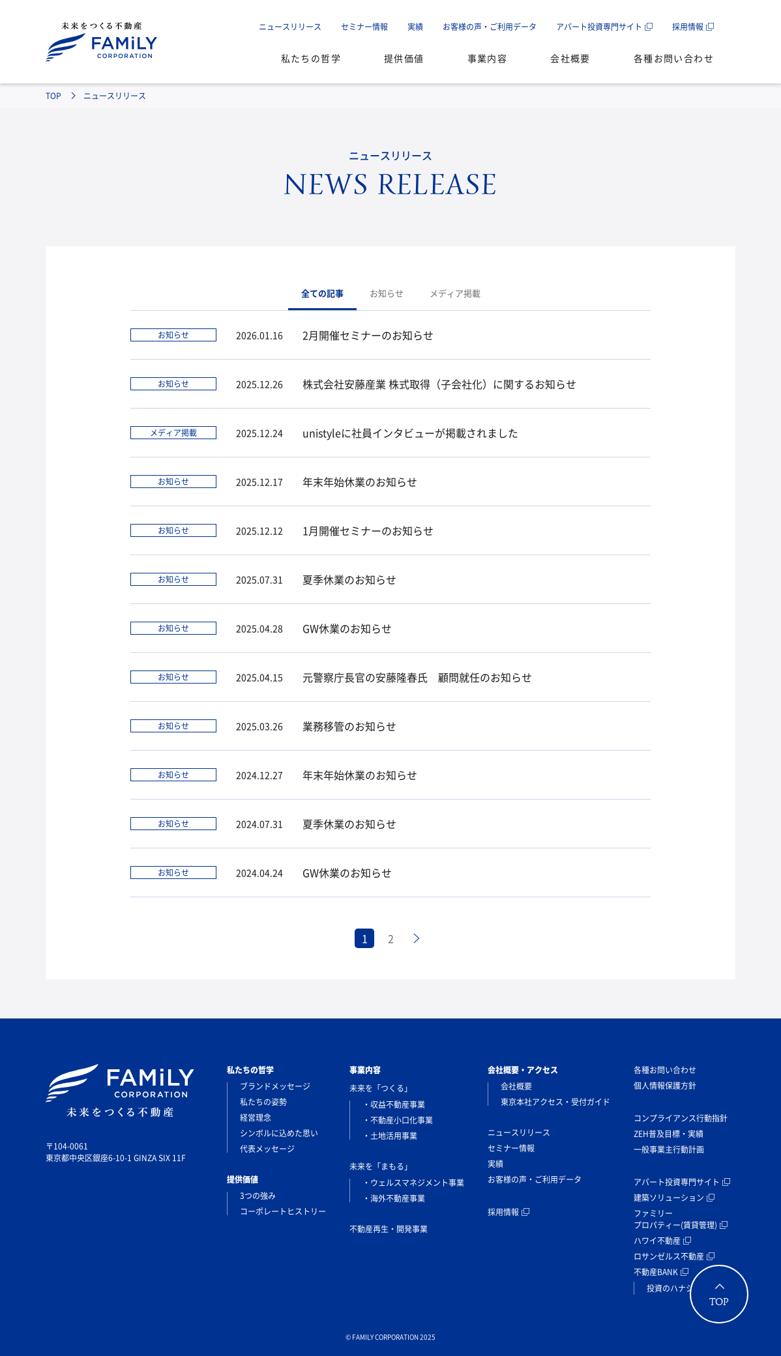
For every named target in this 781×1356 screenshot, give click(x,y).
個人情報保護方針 (665, 1085)
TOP (53, 96)
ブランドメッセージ (275, 1086)
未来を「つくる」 (380, 1088)
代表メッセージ (267, 1149)
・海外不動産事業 (393, 1198)
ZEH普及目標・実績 (668, 1134)
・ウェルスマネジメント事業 (413, 1183)
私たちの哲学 (311, 58)
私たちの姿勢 (263, 1102)
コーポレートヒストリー (283, 1211)
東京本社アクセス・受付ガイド (555, 1102)
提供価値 (404, 58)
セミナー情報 (364, 27)
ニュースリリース (290, 27)
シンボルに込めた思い (279, 1133)
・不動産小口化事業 (397, 1120)
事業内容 (487, 58)
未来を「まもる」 (380, 1166)
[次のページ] (416, 938)
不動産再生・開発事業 (388, 1229)
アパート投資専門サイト (599, 27)
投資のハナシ (670, 1288)
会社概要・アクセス (523, 1070)
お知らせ (387, 293)
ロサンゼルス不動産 (669, 1256)
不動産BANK (656, 1272)
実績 (415, 27)
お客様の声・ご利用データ (490, 27)
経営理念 (255, 1117)
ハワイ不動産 (657, 1241)
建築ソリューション (669, 1198)
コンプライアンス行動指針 (681, 1118)
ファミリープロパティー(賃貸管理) (675, 1219)
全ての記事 (322, 293)
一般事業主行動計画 (669, 1149)
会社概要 (570, 58)
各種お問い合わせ (674, 58)
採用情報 (687, 27)
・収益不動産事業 (393, 1104)
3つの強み (258, 1196)
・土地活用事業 (389, 1136)
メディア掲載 (455, 293)
